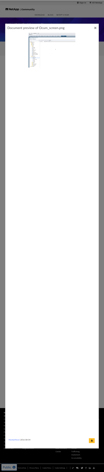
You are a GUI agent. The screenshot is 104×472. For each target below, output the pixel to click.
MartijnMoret (14, 440)
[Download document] (92, 440)
